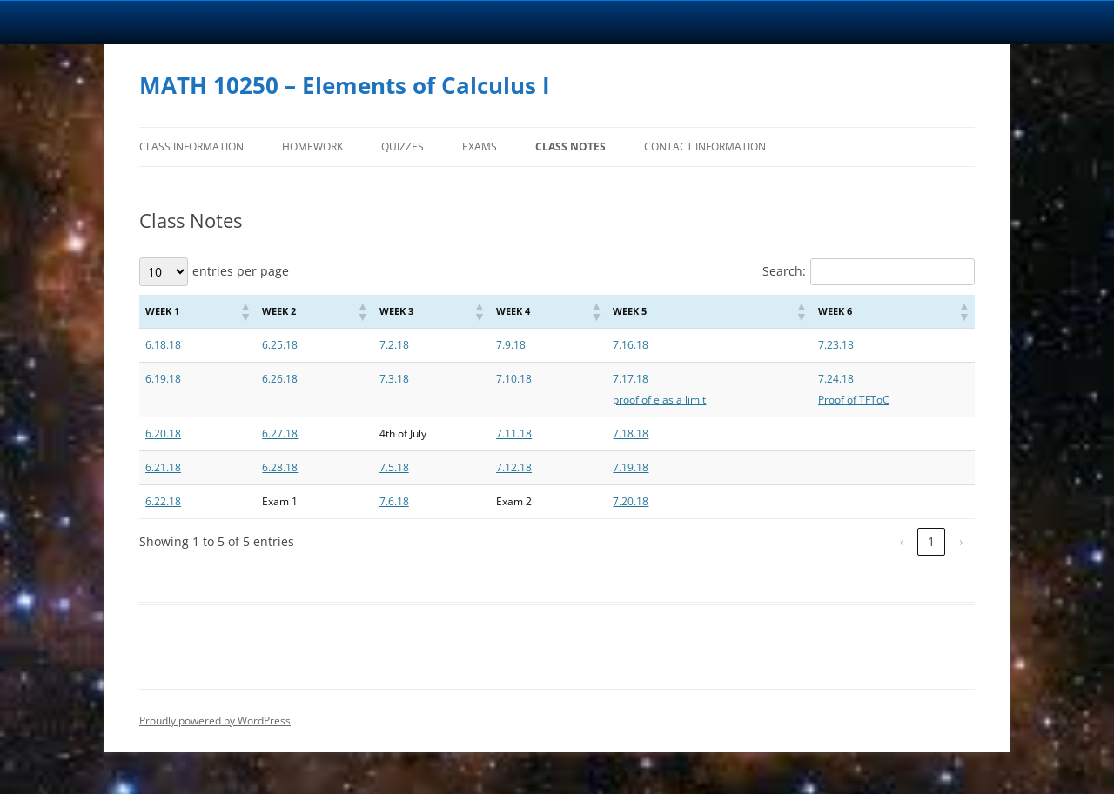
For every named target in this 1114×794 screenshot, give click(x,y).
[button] (244, 311)
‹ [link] (901, 541)
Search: (784, 271)
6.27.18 (280, 433)
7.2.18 (394, 344)
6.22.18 (163, 501)
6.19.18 (163, 378)
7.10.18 (514, 378)
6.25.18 (280, 344)
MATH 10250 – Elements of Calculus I (344, 85)
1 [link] (931, 541)
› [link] (961, 541)
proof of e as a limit (659, 399)
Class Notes (570, 146)
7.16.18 (630, 344)
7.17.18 (630, 378)
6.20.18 (163, 433)
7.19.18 (630, 467)
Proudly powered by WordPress (215, 720)
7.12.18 (514, 467)
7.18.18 (630, 433)
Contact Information (705, 146)
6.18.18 (163, 344)
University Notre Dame (159, 21)
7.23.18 (836, 344)
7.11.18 (514, 433)
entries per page (240, 271)
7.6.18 (394, 501)
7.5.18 (394, 467)
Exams (479, 146)
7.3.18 (394, 378)
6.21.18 (163, 467)
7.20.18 (630, 501)
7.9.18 (511, 344)
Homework (312, 146)
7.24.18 (836, 378)
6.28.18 (280, 467)
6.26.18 (280, 378)
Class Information (191, 146)
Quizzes (402, 146)
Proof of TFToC (853, 399)
